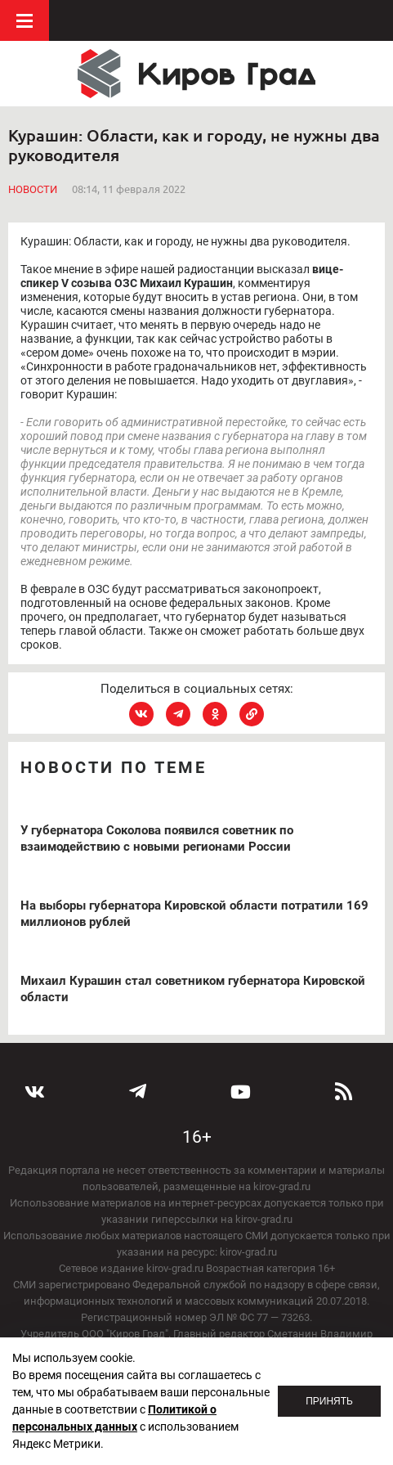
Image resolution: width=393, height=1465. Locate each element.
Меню (24, 20)
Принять (329, 1401)
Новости (32, 189)
